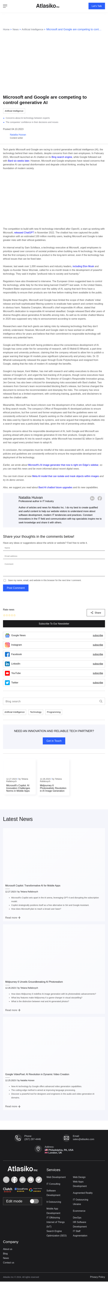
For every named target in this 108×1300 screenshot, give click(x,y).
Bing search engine (62, 156)
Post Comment (16, 587)
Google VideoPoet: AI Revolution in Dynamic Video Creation (37, 1074)
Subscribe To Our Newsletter (54, 623)
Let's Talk (95, 5)
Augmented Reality (83, 1193)
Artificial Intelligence (35, 28)
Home (6, 28)
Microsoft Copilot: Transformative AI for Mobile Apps (32, 885)
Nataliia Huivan (31, 497)
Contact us (8, 1263)
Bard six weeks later (18, 160)
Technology (37, 712)
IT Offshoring (53, 1218)
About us (7, 1250)
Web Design (79, 1178)
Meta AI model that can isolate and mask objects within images (65, 476)
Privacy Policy (97, 1277)
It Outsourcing (54, 1202)
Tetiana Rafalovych (29, 891)
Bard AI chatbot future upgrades (55, 487)
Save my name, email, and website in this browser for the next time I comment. (44, 580)
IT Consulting (53, 1184)
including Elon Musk (83, 266)
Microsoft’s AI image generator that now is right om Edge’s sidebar (63, 464)
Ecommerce (79, 1211)
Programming (56, 712)
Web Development (56, 1178)
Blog (5, 1254)
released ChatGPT (24, 232)
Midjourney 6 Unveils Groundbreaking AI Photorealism (34, 981)
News (16, 28)
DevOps (77, 1218)
